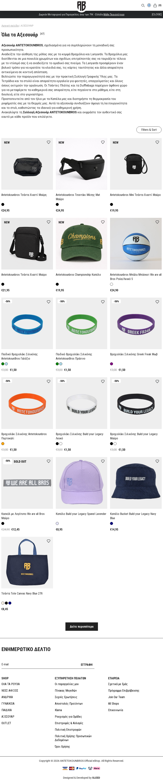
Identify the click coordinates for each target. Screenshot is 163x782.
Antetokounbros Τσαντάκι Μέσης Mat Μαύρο (78, 197)
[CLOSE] (157, 14)
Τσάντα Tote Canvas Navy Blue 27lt (22, 593)
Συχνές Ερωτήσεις (66, 697)
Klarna (58, 710)
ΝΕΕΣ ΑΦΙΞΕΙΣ (9, 690)
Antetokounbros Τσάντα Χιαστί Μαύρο (24, 274)
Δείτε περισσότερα (81, 626)
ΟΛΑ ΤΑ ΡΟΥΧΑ (10, 684)
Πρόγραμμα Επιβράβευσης (123, 690)
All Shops (113, 703)
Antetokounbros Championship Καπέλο (78, 274)
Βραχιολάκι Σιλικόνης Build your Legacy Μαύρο (134, 436)
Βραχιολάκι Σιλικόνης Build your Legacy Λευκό (79, 436)
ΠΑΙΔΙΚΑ (6, 710)
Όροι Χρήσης (62, 746)
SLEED (96, 777)
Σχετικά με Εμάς (118, 684)
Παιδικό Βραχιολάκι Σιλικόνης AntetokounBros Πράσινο (74, 356)
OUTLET (6, 723)
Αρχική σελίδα (10, 25)
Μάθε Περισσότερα (114, 14)
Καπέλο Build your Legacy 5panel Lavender (81, 514)
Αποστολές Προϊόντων (69, 703)
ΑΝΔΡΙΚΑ (7, 697)
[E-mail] (38, 664)
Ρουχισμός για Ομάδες (68, 716)
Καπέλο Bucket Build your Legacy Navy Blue (133, 516)
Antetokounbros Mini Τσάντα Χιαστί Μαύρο (135, 195)
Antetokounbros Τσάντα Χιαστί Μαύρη (23, 195)
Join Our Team (116, 697)
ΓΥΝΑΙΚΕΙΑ (7, 703)
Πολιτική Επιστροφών (68, 729)
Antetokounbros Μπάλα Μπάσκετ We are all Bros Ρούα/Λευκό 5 (136, 277)
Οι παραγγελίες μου (67, 684)
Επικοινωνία (115, 710)
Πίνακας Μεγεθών (66, 690)
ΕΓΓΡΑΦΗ (87, 664)
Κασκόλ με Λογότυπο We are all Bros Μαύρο (23, 516)
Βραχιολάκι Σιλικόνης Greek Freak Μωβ (134, 354)
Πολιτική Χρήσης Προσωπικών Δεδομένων (73, 738)
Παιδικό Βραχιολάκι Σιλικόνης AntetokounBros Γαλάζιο (19, 356)
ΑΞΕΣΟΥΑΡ (7, 716)
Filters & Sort (149, 130)
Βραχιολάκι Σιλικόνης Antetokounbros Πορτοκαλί (24, 436)
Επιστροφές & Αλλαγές (69, 723)
